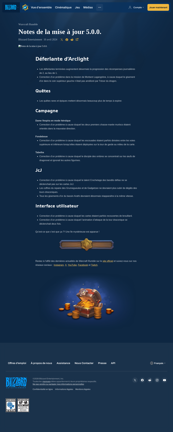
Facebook (83, 265)
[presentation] (11, 7)
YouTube (72, 265)
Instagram (59, 265)
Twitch (94, 265)
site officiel (108, 261)
